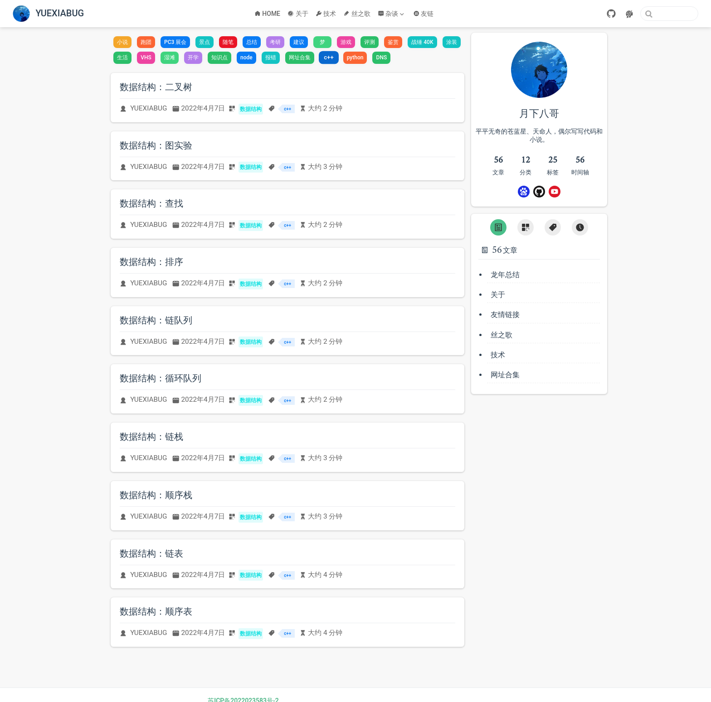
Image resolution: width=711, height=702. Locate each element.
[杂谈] (392, 13)
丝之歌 (356, 13)
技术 (326, 13)
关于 (297, 13)
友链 (423, 13)
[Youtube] (554, 191)
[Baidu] (524, 191)
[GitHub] (611, 13)
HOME (267, 13)
